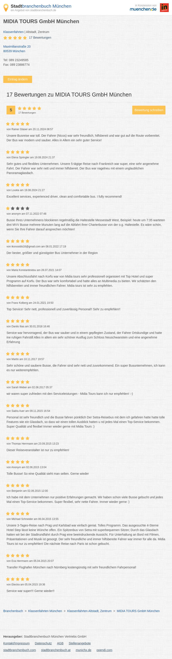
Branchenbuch (13, 611)
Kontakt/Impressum (16, 643)
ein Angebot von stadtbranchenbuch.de (33, 10)
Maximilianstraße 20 (83, 49)
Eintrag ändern (18, 79)
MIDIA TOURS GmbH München (138, 611)
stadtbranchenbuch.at (56, 650)
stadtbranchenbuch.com (19, 650)
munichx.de (83, 650)
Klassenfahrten (13, 32)
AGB (60, 643)
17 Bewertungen (40, 37)
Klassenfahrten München (45, 611)
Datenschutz (43, 643)
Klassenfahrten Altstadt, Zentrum (89, 611)
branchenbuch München (41, 6)
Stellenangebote (80, 643)
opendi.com (104, 650)
